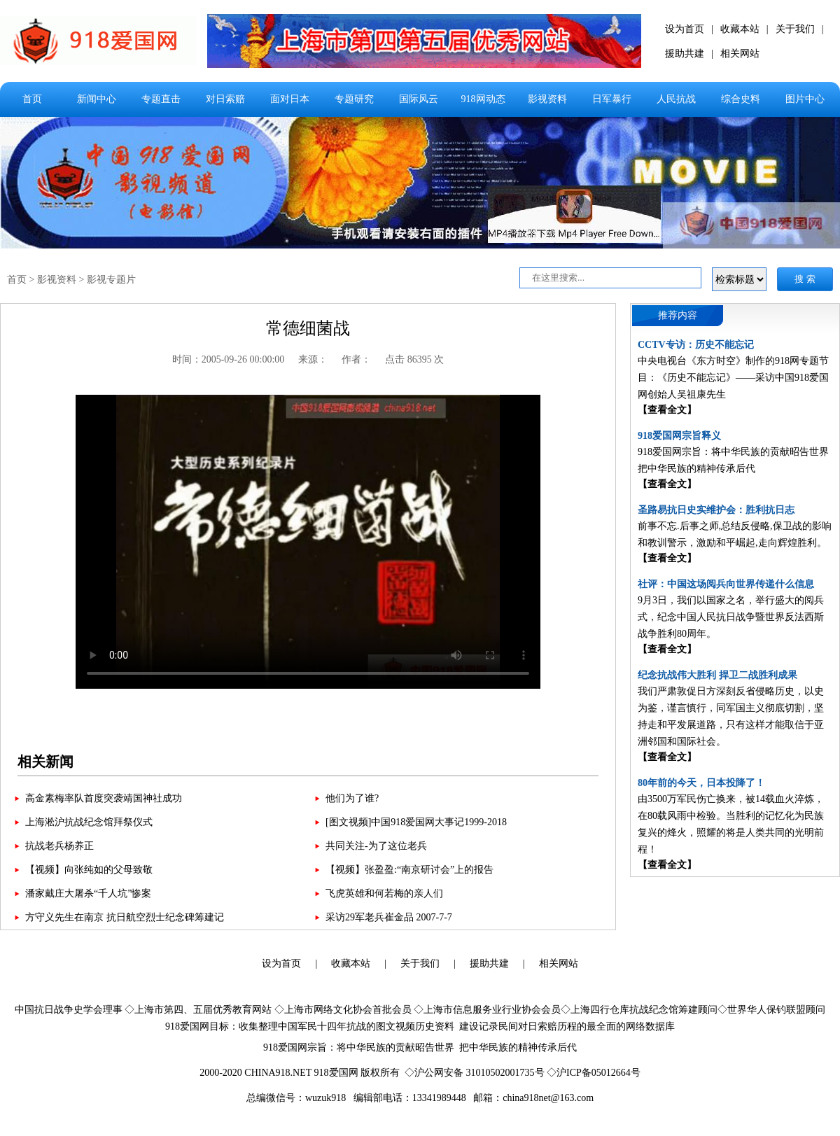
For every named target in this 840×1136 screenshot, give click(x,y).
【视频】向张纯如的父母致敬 (89, 869)
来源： (313, 359)
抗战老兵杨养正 (59, 846)
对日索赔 (225, 99)
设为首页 (684, 29)
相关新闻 (46, 761)
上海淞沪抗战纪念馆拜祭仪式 (89, 822)
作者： (356, 359)
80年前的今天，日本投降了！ (701, 783)
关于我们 (795, 29)
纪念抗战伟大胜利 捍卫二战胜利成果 (717, 675)
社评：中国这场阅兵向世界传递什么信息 (726, 584)
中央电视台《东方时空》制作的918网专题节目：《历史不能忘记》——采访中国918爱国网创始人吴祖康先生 (733, 378)
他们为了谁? (352, 798)
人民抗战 (676, 99)
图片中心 (805, 99)
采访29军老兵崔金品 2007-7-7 (389, 917)
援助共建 (684, 53)
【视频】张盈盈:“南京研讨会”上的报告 (409, 869)
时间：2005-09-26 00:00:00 (228, 359)
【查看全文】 (667, 410)
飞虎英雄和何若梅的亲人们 (384, 893)
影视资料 (547, 99)
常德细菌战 (308, 328)
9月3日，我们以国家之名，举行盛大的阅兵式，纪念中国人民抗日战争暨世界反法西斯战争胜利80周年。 (731, 617)
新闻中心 (96, 99)
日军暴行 (611, 99)
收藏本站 (740, 29)
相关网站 (740, 53)
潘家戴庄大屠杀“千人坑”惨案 (88, 893)
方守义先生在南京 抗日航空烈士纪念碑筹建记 (124, 917)
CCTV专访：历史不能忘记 (696, 344)
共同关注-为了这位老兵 (376, 846)
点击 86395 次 (414, 359)
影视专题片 (111, 279)
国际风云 (418, 99)
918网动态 (483, 99)
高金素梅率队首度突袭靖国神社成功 (103, 798)
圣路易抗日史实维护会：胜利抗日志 (716, 510)
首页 (32, 99)
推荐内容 (677, 315)
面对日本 (289, 99)
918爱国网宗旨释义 (679, 435)
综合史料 (740, 99)
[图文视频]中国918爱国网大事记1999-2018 (416, 822)
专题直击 (161, 99)
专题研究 (354, 99)
